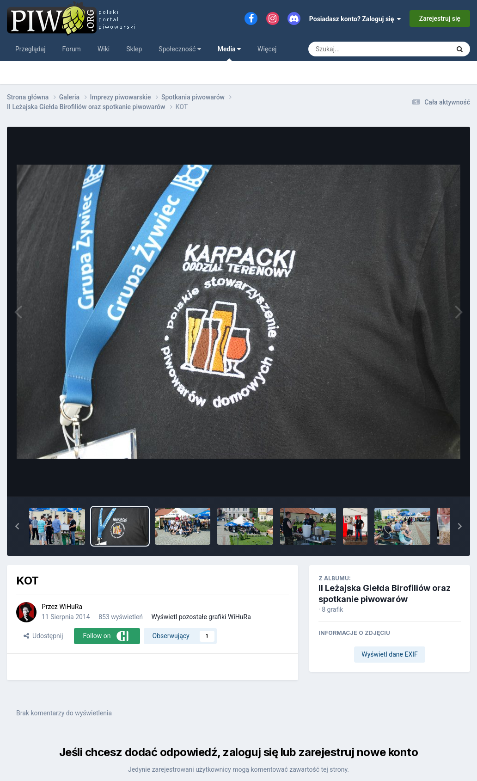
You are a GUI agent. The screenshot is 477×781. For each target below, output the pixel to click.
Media (229, 53)
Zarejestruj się (439, 18)
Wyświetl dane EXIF (389, 654)
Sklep (134, 49)
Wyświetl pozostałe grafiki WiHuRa (201, 617)
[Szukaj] (358, 49)
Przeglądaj (30, 49)
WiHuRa (70, 606)
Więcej (266, 49)
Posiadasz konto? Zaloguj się (355, 19)
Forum (71, 49)
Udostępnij (43, 636)
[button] (17, 526)
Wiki (104, 49)
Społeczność (180, 49)
